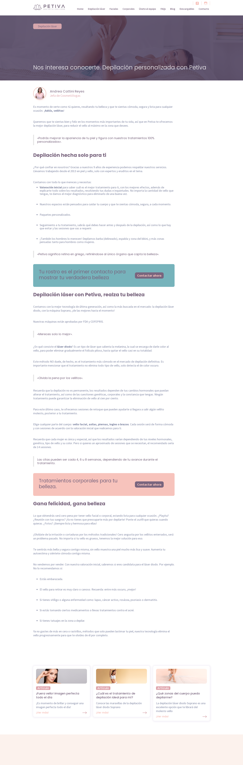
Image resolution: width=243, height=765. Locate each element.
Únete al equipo (147, 8)
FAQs (163, 8)
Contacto (204, 8)
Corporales (129, 8)
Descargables (187, 8)
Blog (172, 8)
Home (80, 8)
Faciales (114, 8)
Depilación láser (96, 8)
